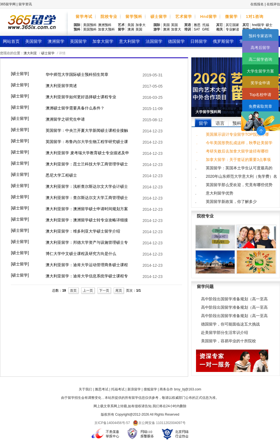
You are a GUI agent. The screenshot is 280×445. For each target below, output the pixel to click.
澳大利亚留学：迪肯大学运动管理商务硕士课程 (87, 265)
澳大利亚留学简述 (61, 85)
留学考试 (84, 16)
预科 (236, 123)
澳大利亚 (30, 53)
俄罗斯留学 (223, 41)
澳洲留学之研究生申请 (65, 119)
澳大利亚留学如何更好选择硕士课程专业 (81, 97)
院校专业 (109, 16)
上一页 (88, 290)
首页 (73, 290)
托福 (205, 25)
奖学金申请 (260, 83)
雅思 (197, 25)
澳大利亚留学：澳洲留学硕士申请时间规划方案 (87, 209)
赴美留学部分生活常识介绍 (224, 332)
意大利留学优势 (219, 193)
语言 (220, 123)
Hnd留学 (208, 16)
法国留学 (154, 41)
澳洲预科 (104, 25)
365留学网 (8, 4)
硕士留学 (158, 16)
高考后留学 (260, 47)
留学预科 (133, 16)
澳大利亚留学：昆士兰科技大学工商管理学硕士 (87, 164)
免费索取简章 (260, 106)
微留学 (231, 16)
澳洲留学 (56, 41)
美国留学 (33, 41)
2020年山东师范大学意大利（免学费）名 (241, 176)
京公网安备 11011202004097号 (159, 423)
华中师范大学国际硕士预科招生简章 (77, 74)
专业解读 (232, 29)
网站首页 (11, 41)
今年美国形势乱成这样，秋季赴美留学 (239, 142)
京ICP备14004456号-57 (112, 423)
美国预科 (90, 25)
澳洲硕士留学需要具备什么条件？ (75, 108)
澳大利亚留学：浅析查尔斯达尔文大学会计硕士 (87, 186)
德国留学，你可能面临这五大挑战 (230, 324)
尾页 (118, 290)
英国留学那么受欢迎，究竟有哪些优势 (239, 184)
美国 (130, 25)
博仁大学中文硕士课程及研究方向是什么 (81, 253)
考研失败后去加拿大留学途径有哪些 (237, 151)
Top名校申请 (260, 94)
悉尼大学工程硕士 (61, 175)
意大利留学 (129, 41)
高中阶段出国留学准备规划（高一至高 (234, 299)
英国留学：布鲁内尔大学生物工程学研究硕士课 (87, 141)
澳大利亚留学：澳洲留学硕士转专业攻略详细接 (87, 220)
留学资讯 (25, 4)
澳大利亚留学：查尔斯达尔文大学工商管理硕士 (87, 197)
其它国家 (232, 25)
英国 (139, 29)
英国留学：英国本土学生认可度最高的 (239, 168)
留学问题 (205, 286)
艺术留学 (183, 16)
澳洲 (130, 29)
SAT (197, 29)
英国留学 (78, 41)
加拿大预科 (106, 29)
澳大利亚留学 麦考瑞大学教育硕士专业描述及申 (87, 153)
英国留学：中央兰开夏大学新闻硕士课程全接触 (87, 130)
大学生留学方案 (260, 71)
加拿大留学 (102, 41)
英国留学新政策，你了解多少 (231, 201)
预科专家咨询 (260, 36)
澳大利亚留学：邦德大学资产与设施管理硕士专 (87, 242)
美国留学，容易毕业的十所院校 (228, 341)
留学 (203, 123)
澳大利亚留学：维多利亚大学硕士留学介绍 (83, 231)
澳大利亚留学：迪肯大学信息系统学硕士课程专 (87, 276)
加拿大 (141, 25)
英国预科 (90, 29)
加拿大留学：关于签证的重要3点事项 (238, 159)
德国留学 (176, 41)
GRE (205, 29)
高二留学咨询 (260, 59)
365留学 (32, 23)
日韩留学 (198, 41)
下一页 (104, 290)
